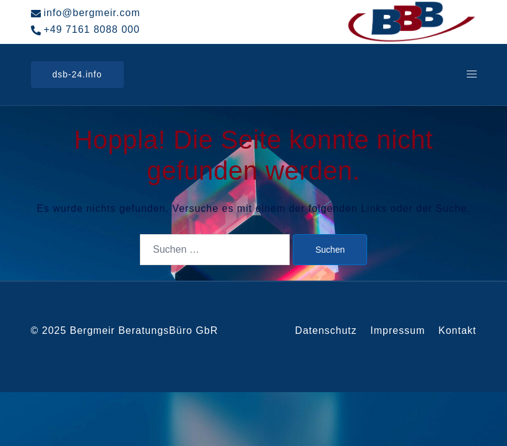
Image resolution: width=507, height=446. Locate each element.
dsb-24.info (77, 74)
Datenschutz (326, 330)
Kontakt (457, 330)
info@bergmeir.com (86, 13)
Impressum (397, 330)
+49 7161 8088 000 (85, 29)
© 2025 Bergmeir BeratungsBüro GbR (125, 330)
